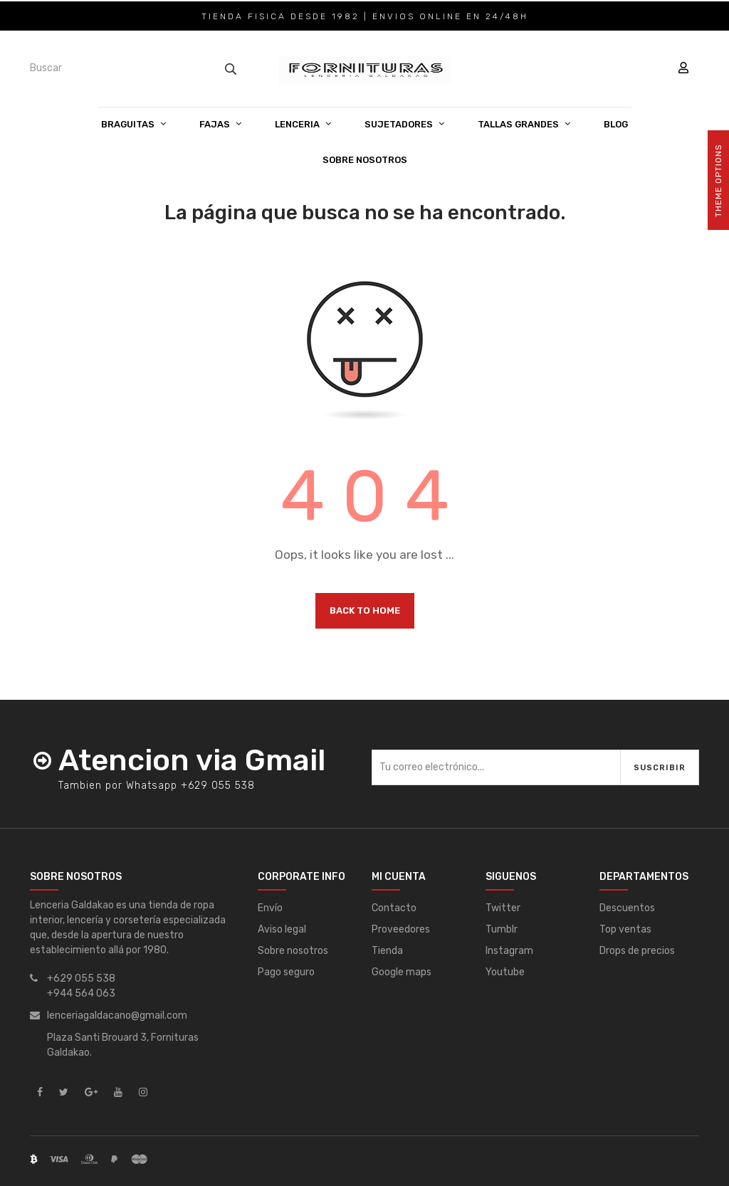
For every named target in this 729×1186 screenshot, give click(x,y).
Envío (270, 908)
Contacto (394, 908)
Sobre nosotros (293, 951)
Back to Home (365, 610)
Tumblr (502, 929)
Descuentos (627, 908)
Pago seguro (286, 972)
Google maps (401, 972)
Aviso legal (282, 929)
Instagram (509, 951)
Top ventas (625, 929)
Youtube (505, 972)
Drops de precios (637, 951)
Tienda (387, 951)
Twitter (503, 908)
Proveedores (401, 929)
